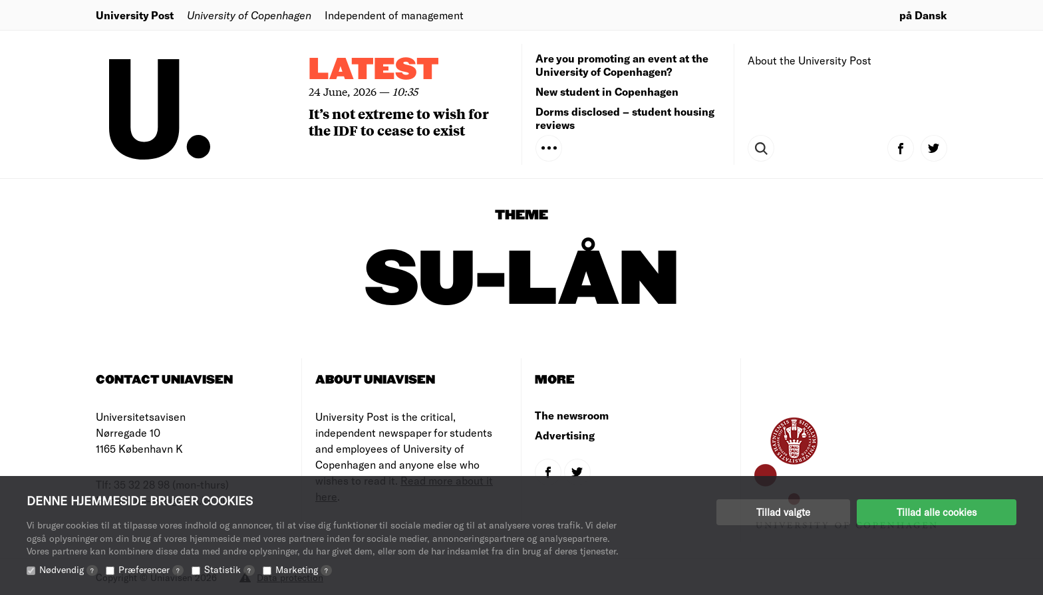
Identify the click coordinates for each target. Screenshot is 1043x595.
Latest (374, 70)
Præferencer (151, 569)
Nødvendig (68, 569)
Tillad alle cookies (936, 512)
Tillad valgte (783, 512)
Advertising (565, 435)
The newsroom (572, 415)
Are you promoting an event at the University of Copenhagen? (621, 65)
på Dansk (923, 15)
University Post (135, 15)
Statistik (229, 569)
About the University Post (809, 60)
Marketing (303, 569)
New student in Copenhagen (606, 91)
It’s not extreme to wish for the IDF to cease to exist (399, 122)
